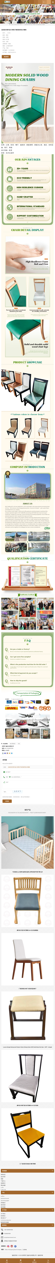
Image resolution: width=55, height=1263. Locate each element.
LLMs (2, 1187)
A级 (19, 743)
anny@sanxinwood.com (10, 1237)
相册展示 (3, 1183)
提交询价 (3, 1176)
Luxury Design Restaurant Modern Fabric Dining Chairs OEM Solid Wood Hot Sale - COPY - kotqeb (27, 1047)
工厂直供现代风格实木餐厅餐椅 (27, 1163)
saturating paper (5, 1200)
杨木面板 (3, 1207)
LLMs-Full (3, 1189)
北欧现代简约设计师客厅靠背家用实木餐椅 (19, 767)
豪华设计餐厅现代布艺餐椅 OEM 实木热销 (27, 1105)
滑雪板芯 (3, 1202)
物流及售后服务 (5, 1222)
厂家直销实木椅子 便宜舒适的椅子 (27, 988)
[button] (26, 21)
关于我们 (3, 1213)
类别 (15, 24)
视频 (2, 1178)
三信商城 (24, 1249)
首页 (11, 24)
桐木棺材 (3, 1205)
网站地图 (3, 1185)
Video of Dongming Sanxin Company (13, 1249)
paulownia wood (5, 1198)
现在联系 (6, 56)
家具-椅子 (20, 24)
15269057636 (7, 1233)
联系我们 (3, 1215)
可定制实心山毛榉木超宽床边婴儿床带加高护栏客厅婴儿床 (27, 872)
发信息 (7, 801)
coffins (2, 1196)
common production (6, 1220)
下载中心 (3, 1181)
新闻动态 (3, 1174)
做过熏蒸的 (12, 743)
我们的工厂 (4, 1218)
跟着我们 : (4, 1246)
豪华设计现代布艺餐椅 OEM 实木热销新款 (27, 930)
